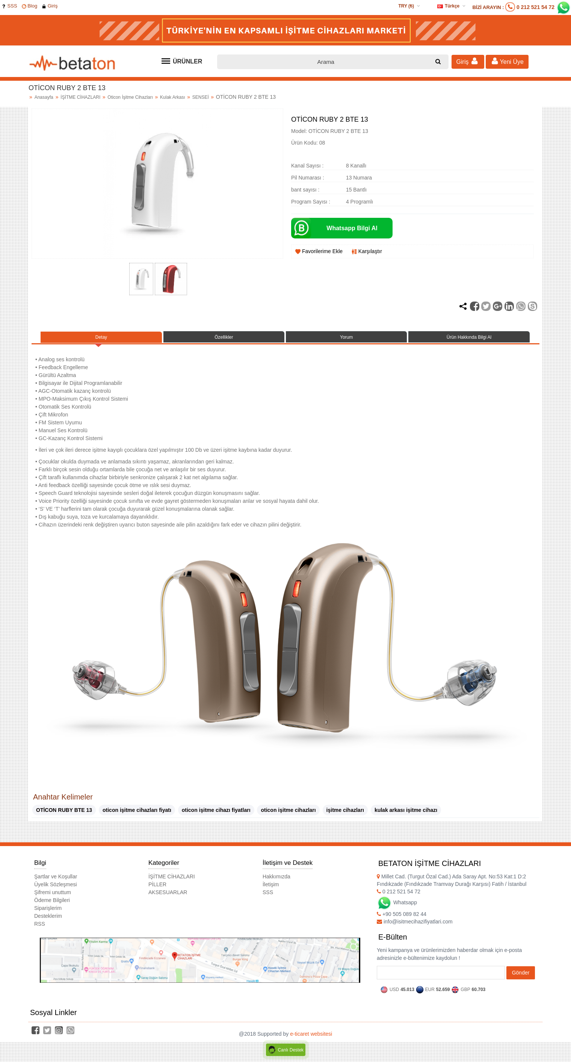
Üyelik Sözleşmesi (55, 890)
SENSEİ (201, 97)
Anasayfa (44, 97)
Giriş (49, 6)
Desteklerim (48, 921)
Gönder (521, 978)
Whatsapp (397, 908)
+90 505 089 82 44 (401, 919)
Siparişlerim (48, 913)
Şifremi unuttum (52, 898)
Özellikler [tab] (224, 340)
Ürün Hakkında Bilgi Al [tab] (469, 340)
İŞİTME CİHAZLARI (80, 97)
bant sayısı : (305, 190)
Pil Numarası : (307, 178)
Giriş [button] (468, 61)
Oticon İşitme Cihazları (130, 97)
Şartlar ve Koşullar (55, 882)
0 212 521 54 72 (535, 7)
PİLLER (157, 890)
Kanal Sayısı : (307, 166)
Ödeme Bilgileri (52, 905)
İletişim (271, 890)
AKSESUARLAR (167, 898)
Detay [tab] (101, 340)
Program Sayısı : (310, 202)
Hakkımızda (276, 882)
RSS (39, 929)
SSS (9, 6)
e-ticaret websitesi (311, 1039)
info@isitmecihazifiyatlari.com (415, 927)
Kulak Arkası (173, 97)
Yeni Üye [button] (507, 61)
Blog (30, 6)
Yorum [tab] (346, 340)
